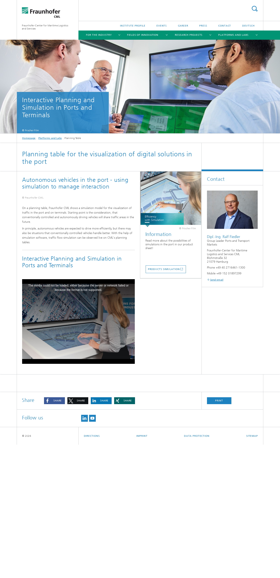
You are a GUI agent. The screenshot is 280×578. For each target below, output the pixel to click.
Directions (92, 569)
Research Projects (188, 34)
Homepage (28, 138)
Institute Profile (132, 25)
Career (183, 25)
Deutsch (248, 25)
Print (219, 533)
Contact (224, 25)
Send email (216, 279)
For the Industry (99, 34)
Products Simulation (164, 269)
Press (203, 25)
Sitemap (252, 569)
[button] (54, 534)
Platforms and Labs (233, 34)
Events (161, 25)
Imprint (141, 569)
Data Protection (196, 569)
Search (254, 8)
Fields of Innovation (142, 34)
